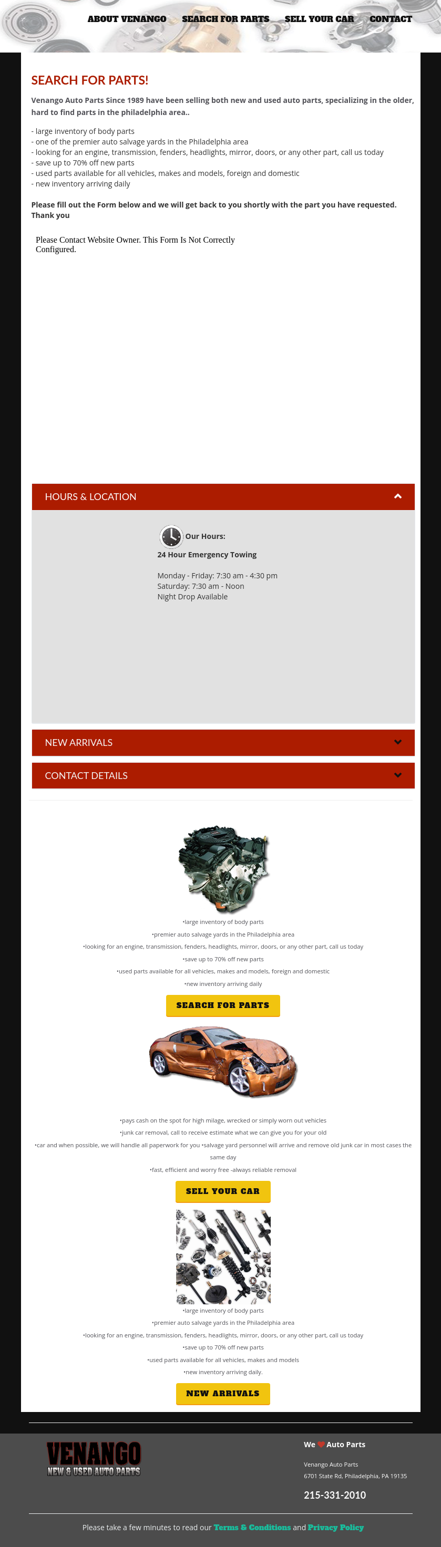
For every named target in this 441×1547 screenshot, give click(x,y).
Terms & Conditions (252, 1527)
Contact (391, 19)
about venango (127, 19)
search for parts (226, 19)
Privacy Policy (336, 1527)
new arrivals (223, 1393)
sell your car (319, 19)
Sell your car (223, 1191)
